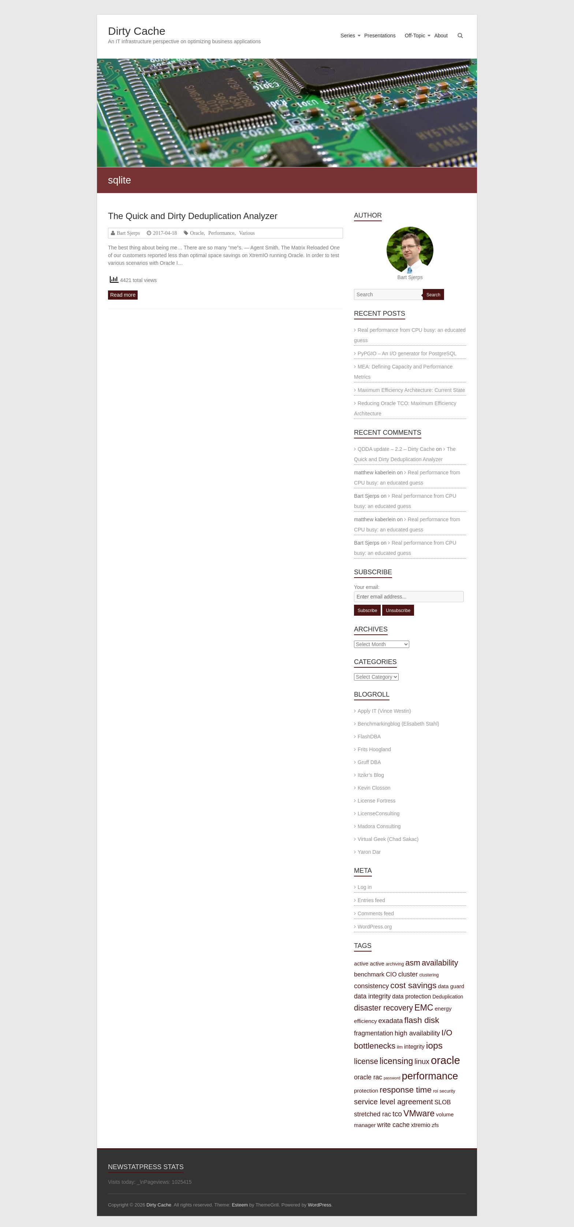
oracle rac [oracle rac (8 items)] (368, 1077)
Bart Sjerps (128, 233)
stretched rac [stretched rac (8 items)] (372, 1114)
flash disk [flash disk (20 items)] (421, 1020)
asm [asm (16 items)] (412, 962)
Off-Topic (415, 35)
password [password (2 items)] (392, 1078)
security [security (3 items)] (447, 1091)
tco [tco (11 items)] (397, 1114)
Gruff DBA (369, 762)
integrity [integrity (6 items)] (414, 1046)
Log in (365, 887)
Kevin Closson (374, 788)
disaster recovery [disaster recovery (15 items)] (383, 1008)
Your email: (367, 587)
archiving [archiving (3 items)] (395, 964)
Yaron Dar (369, 852)
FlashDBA (369, 736)
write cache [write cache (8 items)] (393, 1124)
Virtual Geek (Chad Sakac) (388, 839)
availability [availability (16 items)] (440, 962)
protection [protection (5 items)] (366, 1090)
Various (247, 233)
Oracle (197, 233)
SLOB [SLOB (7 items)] (443, 1102)
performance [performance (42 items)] (430, 1076)
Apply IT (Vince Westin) (384, 711)
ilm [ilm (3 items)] (400, 1047)
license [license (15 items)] (366, 1061)
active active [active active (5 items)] (369, 963)
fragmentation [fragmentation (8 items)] (373, 1033)
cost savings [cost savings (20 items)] (413, 985)
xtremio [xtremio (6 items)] (420, 1125)
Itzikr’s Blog (371, 775)
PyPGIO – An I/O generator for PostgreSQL (407, 353)
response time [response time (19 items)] (406, 1089)
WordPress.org (375, 927)
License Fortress (376, 801)
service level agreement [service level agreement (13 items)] (393, 1102)
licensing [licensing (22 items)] (396, 1061)
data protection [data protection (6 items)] (411, 996)
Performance (221, 233)
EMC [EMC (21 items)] (423, 1007)
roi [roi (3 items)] (435, 1091)
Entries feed (371, 900)
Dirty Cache (136, 31)
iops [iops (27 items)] (434, 1045)
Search (433, 294)
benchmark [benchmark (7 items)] (369, 974)
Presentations (380, 35)
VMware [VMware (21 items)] (419, 1113)
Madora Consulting (379, 826)
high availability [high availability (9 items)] (417, 1033)
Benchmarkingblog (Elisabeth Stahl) (398, 724)
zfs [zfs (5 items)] (435, 1125)
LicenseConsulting (378, 813)
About (441, 35)
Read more (122, 295)
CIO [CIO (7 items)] (391, 974)
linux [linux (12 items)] (421, 1061)
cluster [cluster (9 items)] (408, 974)
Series (347, 35)
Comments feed (376, 913)
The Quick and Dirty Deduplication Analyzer (192, 216)
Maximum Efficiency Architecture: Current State (411, 390)
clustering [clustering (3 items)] (429, 975)
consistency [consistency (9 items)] (371, 986)
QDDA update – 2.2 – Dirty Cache (396, 449)
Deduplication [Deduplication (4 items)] (447, 997)
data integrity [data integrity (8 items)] (372, 996)
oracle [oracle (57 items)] (445, 1060)
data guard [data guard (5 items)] (451, 986)
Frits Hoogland (374, 749)
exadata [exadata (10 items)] (390, 1020)
